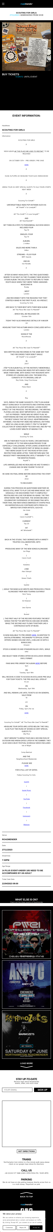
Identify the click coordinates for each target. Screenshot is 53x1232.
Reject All (23, 1227)
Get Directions (26, 1151)
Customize (9, 1227)
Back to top (26, 1195)
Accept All (36, 1227)
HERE (37, 663)
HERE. (34, 635)
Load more (26, 1065)
